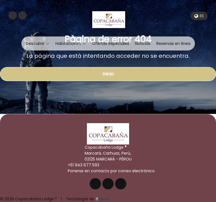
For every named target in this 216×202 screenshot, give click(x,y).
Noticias (142, 43)
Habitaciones (70, 43)
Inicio (108, 74)
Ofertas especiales (110, 43)
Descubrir (38, 43)
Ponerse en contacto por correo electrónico (108, 171)
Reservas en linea (173, 43)
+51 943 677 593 (80, 165)
